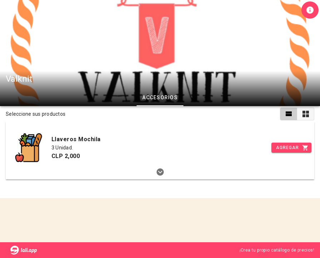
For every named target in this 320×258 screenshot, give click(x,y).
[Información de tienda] (310, 10)
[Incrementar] (291, 148)
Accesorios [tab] (160, 97)
